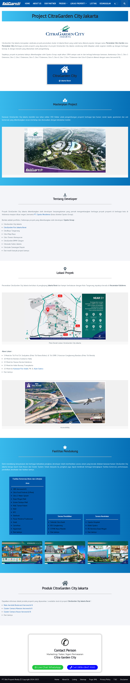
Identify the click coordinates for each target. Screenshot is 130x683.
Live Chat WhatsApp (48, 667)
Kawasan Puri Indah (20, 369)
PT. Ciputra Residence (42, 214)
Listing (74, 679)
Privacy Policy (105, 679)
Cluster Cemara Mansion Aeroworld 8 (18, 608)
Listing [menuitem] (93, 3)
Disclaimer (124, 679)
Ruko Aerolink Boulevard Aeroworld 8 (18, 605)
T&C (115, 679)
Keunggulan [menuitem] (105, 3)
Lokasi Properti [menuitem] (77, 3)
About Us (65, 679)
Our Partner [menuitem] (50, 3)
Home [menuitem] (27, 3)
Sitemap (83, 679)
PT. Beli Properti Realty (10, 679)
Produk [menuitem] (62, 3)
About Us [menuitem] (37, 3)
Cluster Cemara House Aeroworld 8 (17, 612)
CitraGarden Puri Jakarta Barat (15, 227)
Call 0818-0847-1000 (82, 667)
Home (57, 679)
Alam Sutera (38, 369)
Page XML (93, 679)
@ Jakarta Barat (64, 74)
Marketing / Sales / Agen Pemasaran (65, 653)
